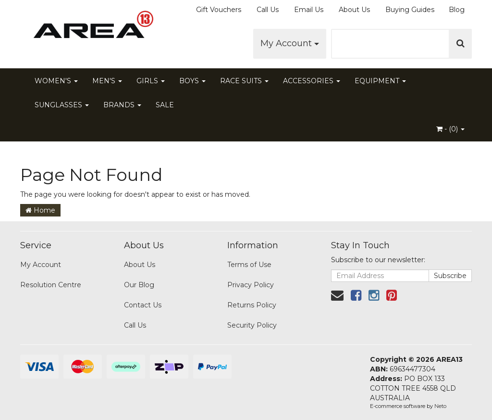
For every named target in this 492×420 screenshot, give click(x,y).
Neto (440, 406)
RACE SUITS (244, 80)
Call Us (268, 9)
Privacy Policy (250, 284)
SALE (165, 105)
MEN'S (107, 80)
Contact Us (142, 305)
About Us (354, 9)
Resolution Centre (50, 284)
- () (450, 129)
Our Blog (139, 284)
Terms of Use (249, 264)
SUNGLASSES (62, 105)
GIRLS (150, 80)
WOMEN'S (56, 80)
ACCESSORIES (311, 80)
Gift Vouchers (218, 9)
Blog (457, 9)
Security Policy (252, 325)
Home (40, 210)
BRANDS (122, 105)
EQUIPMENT (380, 80)
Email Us (308, 9)
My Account (289, 43)
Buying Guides (409, 9)
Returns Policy (251, 305)
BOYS (192, 80)
